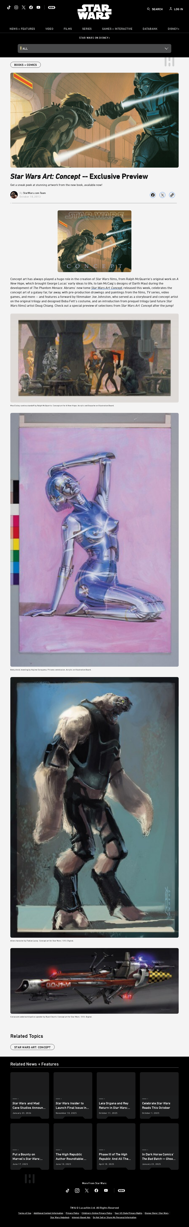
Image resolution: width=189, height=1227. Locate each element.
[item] (22, 30)
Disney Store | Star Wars (157, 1213)
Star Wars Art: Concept (106, 288)
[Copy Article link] (172, 195)
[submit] (148, 9)
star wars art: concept (32, 1047)
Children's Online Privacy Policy (97, 1213)
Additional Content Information (48, 1213)
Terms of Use (24, 1213)
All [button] (25, 48)
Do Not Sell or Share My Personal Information (114, 1217)
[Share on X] (162, 195)
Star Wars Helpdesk (59, 1217)
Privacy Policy (72, 1213)
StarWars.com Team (34, 192)
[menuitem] (49, 30)
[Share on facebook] (153, 195)
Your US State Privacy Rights (128, 1213)
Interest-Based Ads (81, 1217)
